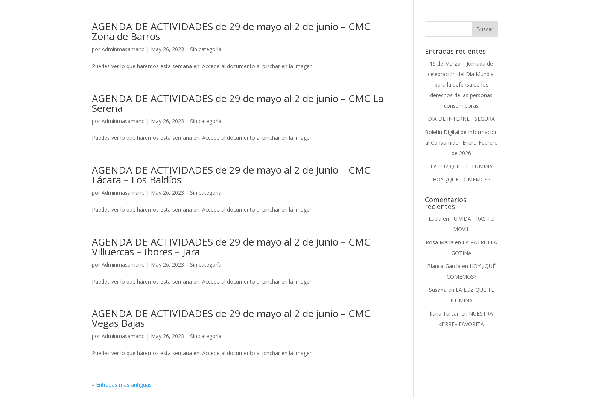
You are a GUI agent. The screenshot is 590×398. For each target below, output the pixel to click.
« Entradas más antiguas (122, 384)
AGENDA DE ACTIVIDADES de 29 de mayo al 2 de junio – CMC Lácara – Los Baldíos (231, 174)
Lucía (435, 218)
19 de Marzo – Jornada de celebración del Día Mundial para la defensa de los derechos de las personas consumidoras (461, 84)
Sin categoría (206, 49)
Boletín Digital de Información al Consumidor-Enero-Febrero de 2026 (461, 142)
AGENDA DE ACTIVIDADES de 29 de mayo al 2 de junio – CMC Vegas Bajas (231, 318)
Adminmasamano (123, 49)
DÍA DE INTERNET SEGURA (461, 118)
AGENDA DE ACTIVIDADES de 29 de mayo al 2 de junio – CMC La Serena (237, 103)
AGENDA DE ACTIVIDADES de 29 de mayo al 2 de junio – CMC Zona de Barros (231, 31)
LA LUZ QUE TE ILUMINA (461, 166)
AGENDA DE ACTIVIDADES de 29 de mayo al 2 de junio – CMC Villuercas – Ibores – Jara (231, 246)
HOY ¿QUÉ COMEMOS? (461, 179)
